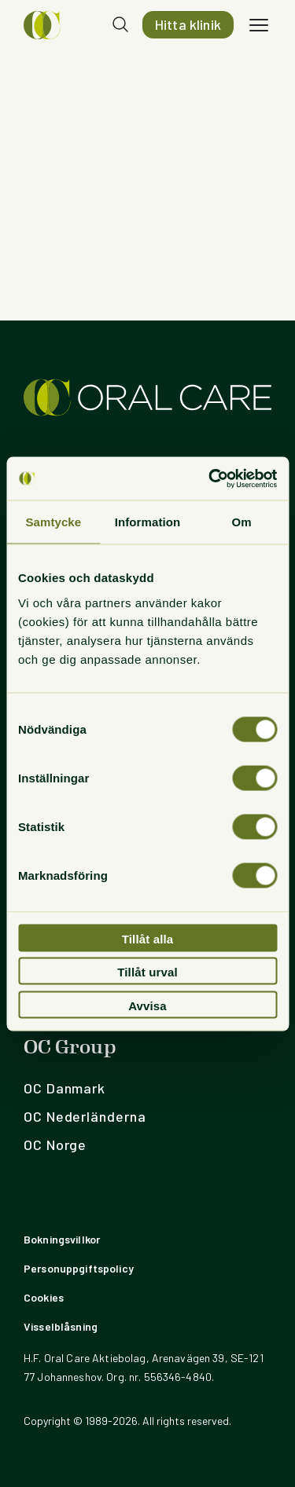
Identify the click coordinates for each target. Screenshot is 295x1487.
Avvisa (147, 1005)
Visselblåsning (61, 1326)
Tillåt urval (147, 972)
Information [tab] (148, 522)
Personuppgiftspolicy (79, 1268)
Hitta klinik (188, 24)
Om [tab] (242, 522)
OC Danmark (64, 1088)
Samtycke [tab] (53, 522)
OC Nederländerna (85, 1116)
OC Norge (55, 1144)
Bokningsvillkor (62, 1239)
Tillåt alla (148, 938)
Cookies (44, 1297)
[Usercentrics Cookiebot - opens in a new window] (210, 478)
